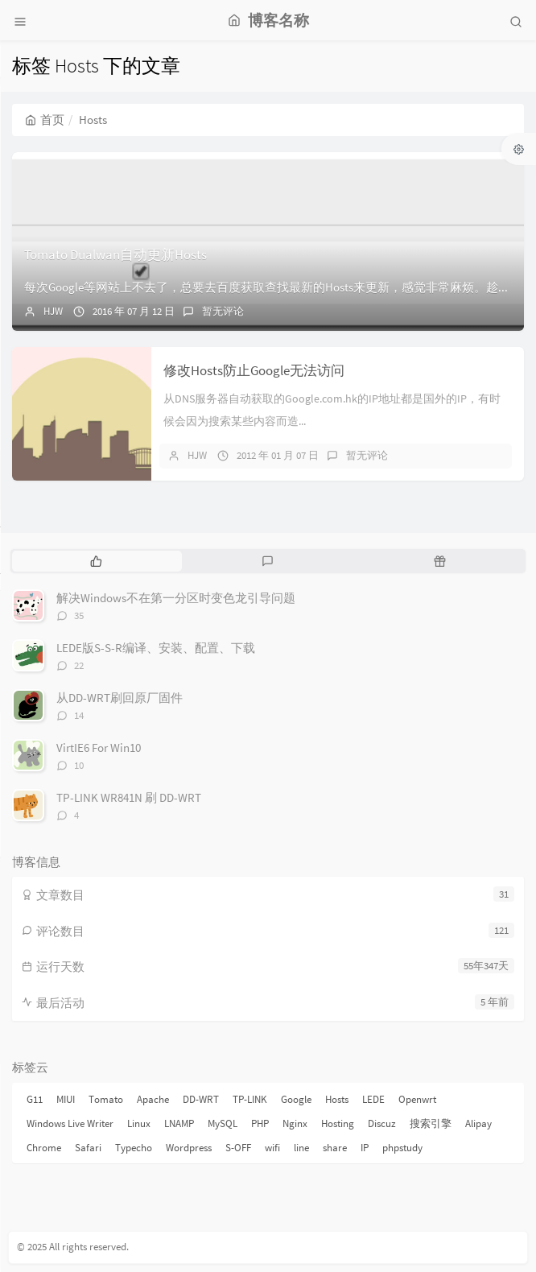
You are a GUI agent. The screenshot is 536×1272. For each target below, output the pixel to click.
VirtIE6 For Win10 (98, 747)
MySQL (222, 1123)
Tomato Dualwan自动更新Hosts (115, 254)
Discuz (382, 1123)
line (301, 1147)
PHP (260, 1123)
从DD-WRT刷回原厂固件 (119, 697)
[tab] (96, 561)
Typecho (133, 1147)
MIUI (65, 1099)
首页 (44, 119)
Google (296, 1099)
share (335, 1147)
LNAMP (179, 1123)
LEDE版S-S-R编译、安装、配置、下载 (155, 647)
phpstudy (402, 1147)
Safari (88, 1147)
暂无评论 (223, 311)
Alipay (478, 1123)
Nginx (294, 1123)
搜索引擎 (430, 1123)
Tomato (106, 1099)
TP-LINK (250, 1099)
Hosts (336, 1099)
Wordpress (189, 1147)
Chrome (44, 1147)
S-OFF (238, 1147)
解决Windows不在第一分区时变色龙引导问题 (175, 597)
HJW (53, 311)
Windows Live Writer (70, 1123)
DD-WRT (201, 1099)
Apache (153, 1099)
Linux (138, 1123)
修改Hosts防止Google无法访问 (253, 370)
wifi (272, 1147)
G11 (35, 1099)
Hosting (337, 1123)
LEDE (373, 1099)
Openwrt (417, 1099)
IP (365, 1147)
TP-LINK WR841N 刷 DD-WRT (128, 797)
